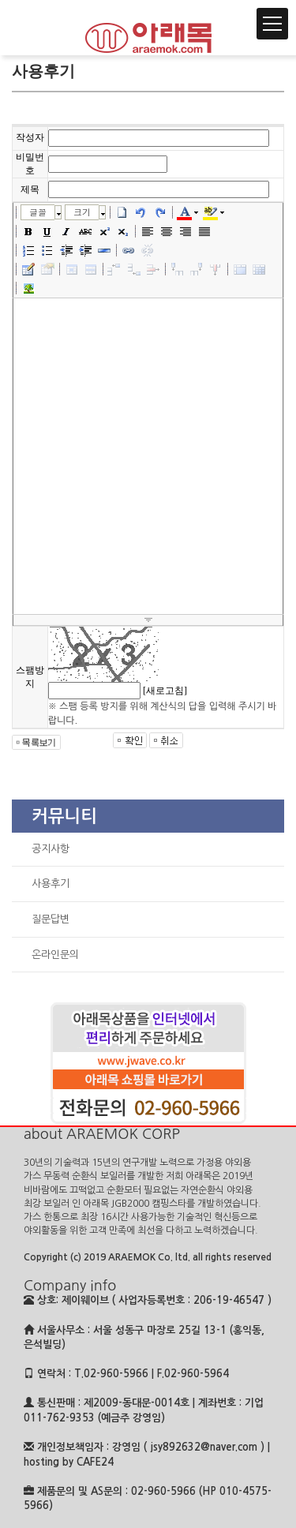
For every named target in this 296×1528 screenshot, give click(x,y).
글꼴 (38, 212)
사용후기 (50, 883)
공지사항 (50, 849)
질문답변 (50, 919)
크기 (82, 212)
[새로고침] (165, 690)
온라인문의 (55, 954)
